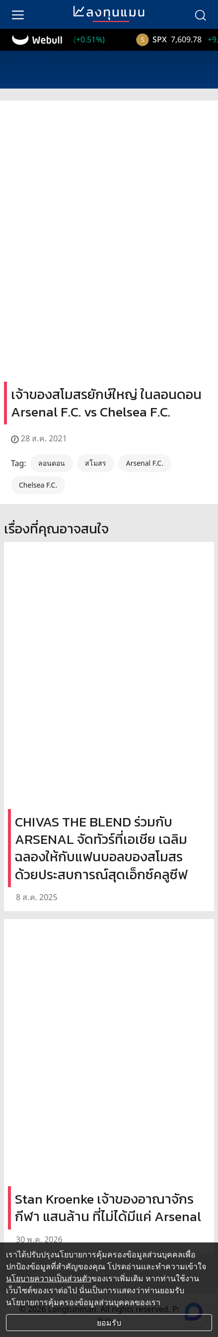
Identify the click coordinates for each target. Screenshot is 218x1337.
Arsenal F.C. (144, 463)
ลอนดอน (51, 463)
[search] (200, 14)
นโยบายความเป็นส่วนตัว (48, 1278)
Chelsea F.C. (38, 485)
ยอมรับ (109, 1322)
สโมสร (95, 463)
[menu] (18, 14)
